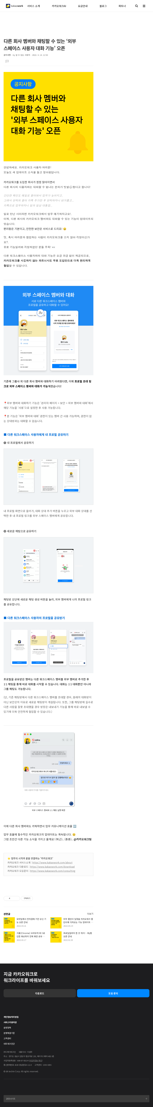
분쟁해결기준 (9, 1032)
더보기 (90, 913)
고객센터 (7, 1038)
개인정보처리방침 (11, 1016)
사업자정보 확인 (35, 1060)
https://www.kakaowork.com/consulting (52, 871)
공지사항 (7, 55)
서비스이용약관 (10, 1022)
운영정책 (7, 1027)
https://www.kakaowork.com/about (52, 862)
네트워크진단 (9, 1043)
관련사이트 (10, 1098)
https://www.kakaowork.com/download (52, 866)
